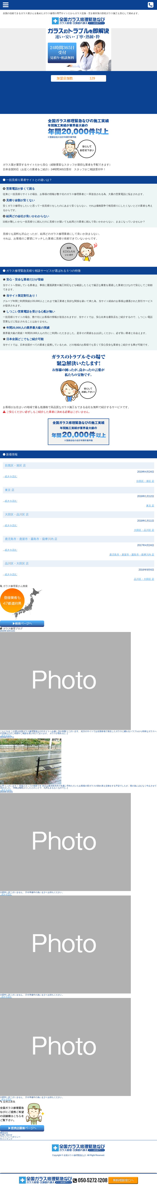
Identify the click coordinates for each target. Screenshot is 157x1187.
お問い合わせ (6, 1135)
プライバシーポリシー (10, 1137)
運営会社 (4, 1133)
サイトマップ (6, 1139)
